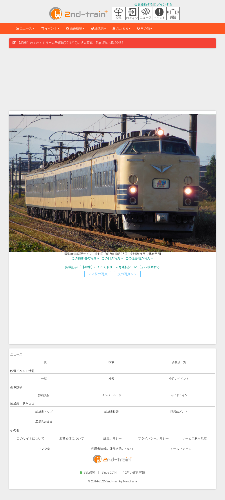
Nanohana (130, 481)
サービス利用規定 (194, 438)
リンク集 (44, 449)
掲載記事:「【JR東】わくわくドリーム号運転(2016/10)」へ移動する (112, 267)
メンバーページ (112, 395)
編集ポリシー (112, 438)
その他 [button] (144, 28)
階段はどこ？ (179, 411)
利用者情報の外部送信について (112, 449)
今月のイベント (179, 378)
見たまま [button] (121, 28)
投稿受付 (44, 395)
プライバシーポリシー (153, 438)
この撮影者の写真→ (86, 258)
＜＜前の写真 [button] (98, 274)
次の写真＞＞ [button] (127, 274)
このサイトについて (30, 438)
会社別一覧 (179, 362)
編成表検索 (111, 411)
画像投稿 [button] (75, 28)
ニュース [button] (25, 28)
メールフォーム (181, 449)
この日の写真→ (112, 258)
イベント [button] (50, 28)
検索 (111, 362)
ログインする (163, 4)
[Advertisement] (112, 79)
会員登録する (143, 4)
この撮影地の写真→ (139, 258)
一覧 (44, 362)
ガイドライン (179, 395)
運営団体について (71, 438)
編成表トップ (44, 411)
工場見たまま (44, 421)
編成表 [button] (98, 28)
